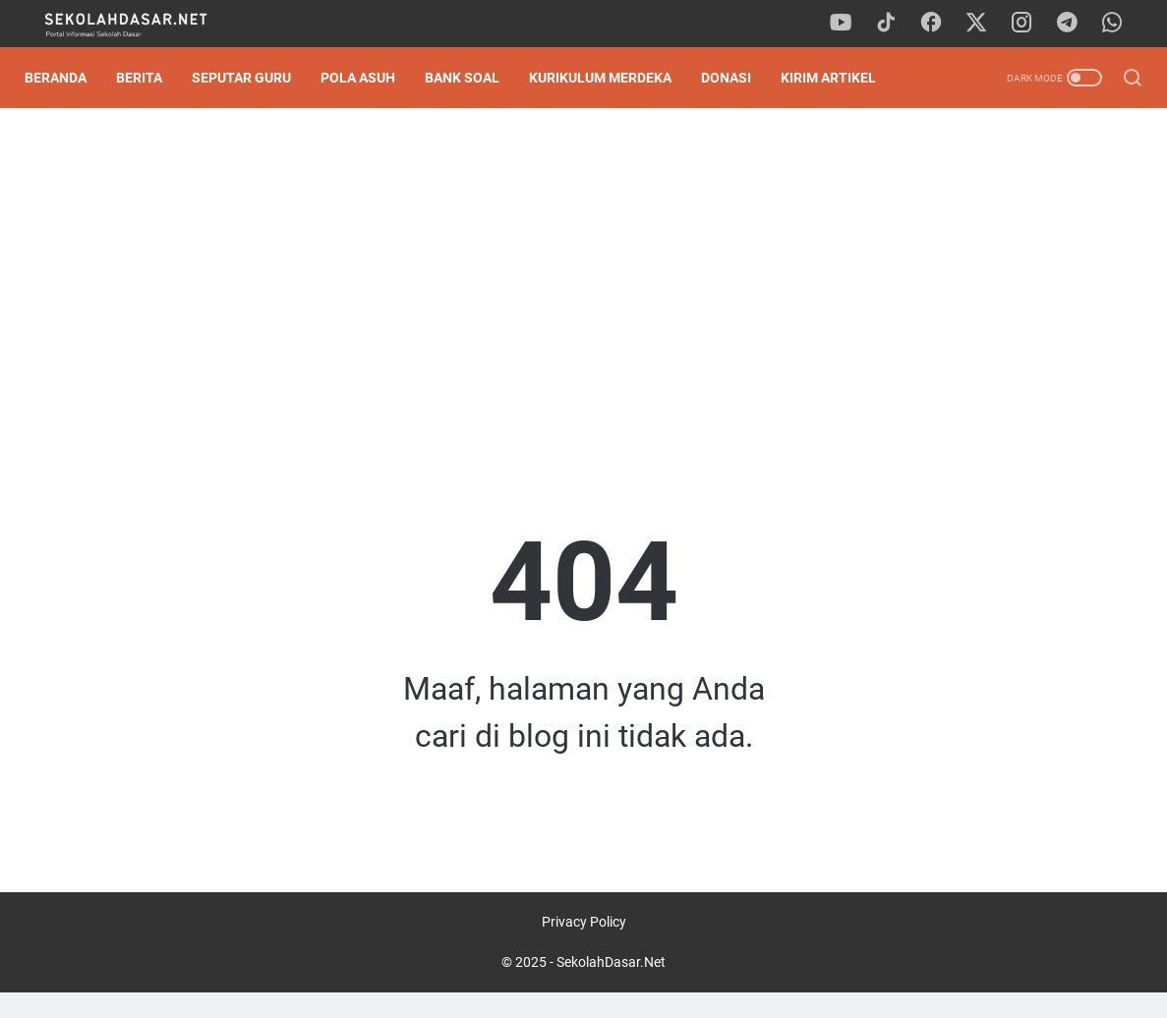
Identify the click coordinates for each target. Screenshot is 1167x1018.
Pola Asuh (368, 77)
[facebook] (941, 23)
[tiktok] (896, 23)
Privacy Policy (584, 947)
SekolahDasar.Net (611, 987)
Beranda (66, 77)
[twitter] (985, 23)
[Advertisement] (583, 281)
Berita (150, 77)
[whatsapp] (1118, 23)
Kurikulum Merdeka (611, 77)
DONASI (737, 77)
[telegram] (1073, 23)
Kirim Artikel (839, 77)
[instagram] (1029, 23)
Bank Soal (473, 77)
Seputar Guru (252, 77)
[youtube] (852, 23)
